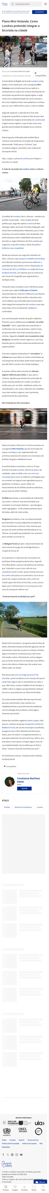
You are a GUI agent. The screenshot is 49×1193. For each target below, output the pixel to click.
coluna (31, 223)
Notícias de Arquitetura (23, 807)
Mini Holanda (18, 448)
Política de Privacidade (12, 13)
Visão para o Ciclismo (29, 290)
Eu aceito (40, 12)
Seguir (24, 788)
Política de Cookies (24, 13)
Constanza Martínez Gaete (28, 780)
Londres (34, 81)
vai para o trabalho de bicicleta (31, 258)
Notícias (7, 807)
